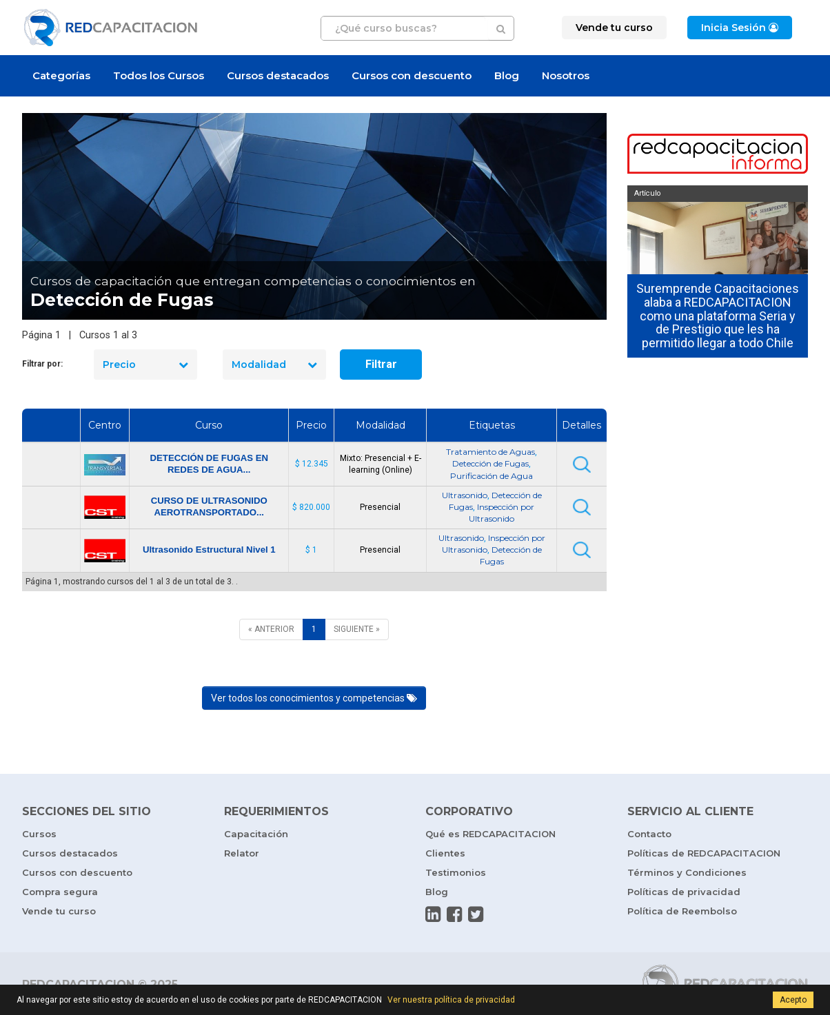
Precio (145, 364)
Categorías (61, 75)
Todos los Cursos (158, 75)
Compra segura (60, 891)
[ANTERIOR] (271, 629)
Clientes (445, 853)
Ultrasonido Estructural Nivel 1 (209, 549)
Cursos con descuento (412, 75)
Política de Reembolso (682, 910)
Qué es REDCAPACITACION (490, 833)
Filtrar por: (42, 364)
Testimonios (455, 872)
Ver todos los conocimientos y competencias (314, 698)
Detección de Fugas (490, 463)
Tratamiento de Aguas (490, 452)
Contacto (649, 833)
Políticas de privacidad (683, 891)
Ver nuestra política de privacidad (451, 1000)
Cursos (39, 833)
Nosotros (565, 75)
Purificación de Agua (491, 476)
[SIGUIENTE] (357, 629)
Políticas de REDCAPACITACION (703, 853)
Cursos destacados (278, 75)
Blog (506, 75)
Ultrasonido (464, 495)
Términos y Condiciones (687, 872)
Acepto (793, 1000)
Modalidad (274, 364)
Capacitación (256, 833)
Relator (241, 853)
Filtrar (381, 364)
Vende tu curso (59, 910)
